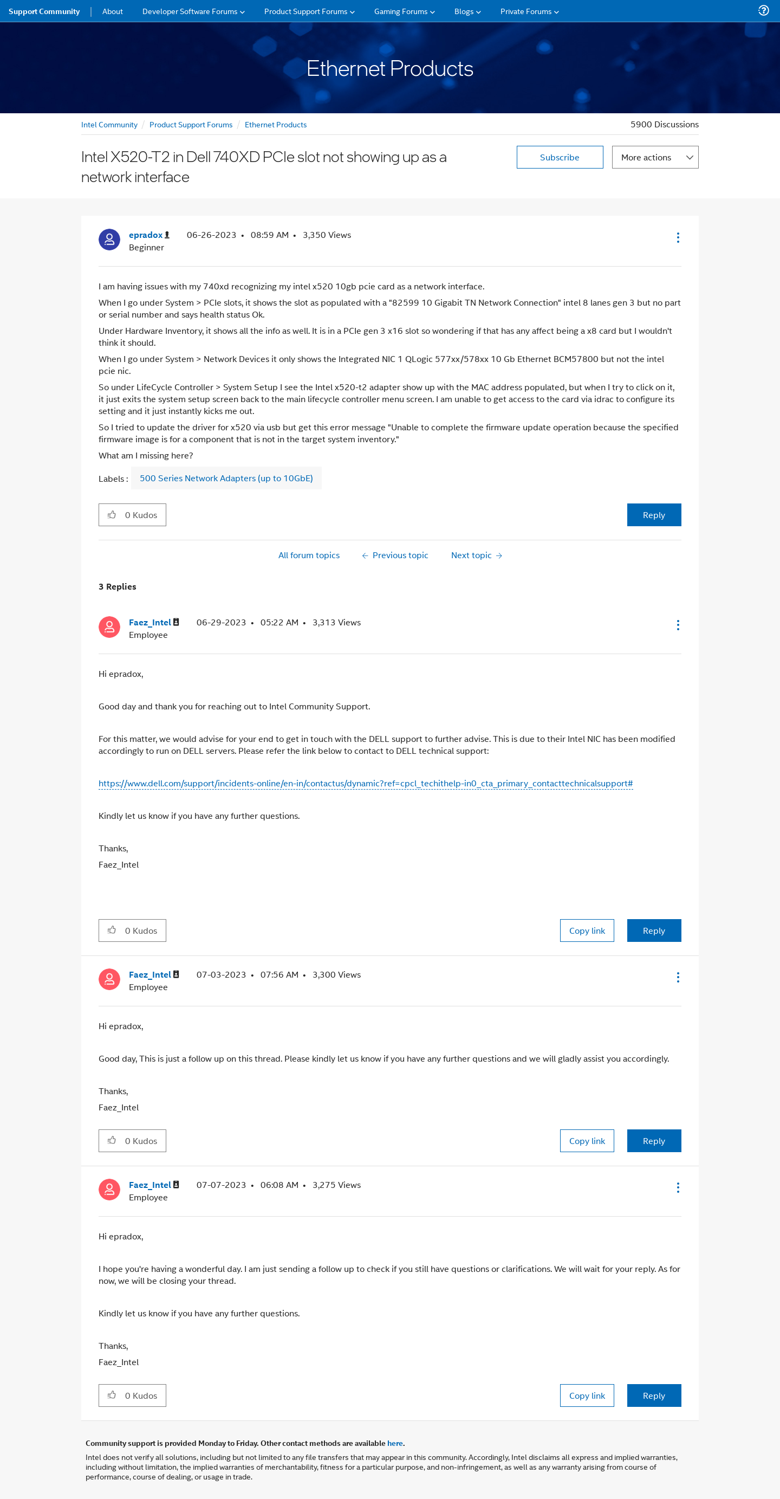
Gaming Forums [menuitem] (401, 10)
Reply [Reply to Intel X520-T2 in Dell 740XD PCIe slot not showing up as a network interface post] (654, 514)
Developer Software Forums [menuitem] (190, 10)
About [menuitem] (112, 10)
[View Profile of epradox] (149, 235)
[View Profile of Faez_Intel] (154, 622)
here (395, 1443)
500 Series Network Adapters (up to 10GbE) (226, 478)
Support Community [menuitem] (44, 11)
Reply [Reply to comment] (654, 930)
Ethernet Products (276, 124)
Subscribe (560, 157)
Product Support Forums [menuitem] (306, 10)
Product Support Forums (191, 124)
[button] (677, 237)
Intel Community (109, 124)
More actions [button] (646, 157)
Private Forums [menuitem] (526, 10)
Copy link (587, 930)
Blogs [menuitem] (464, 10)
